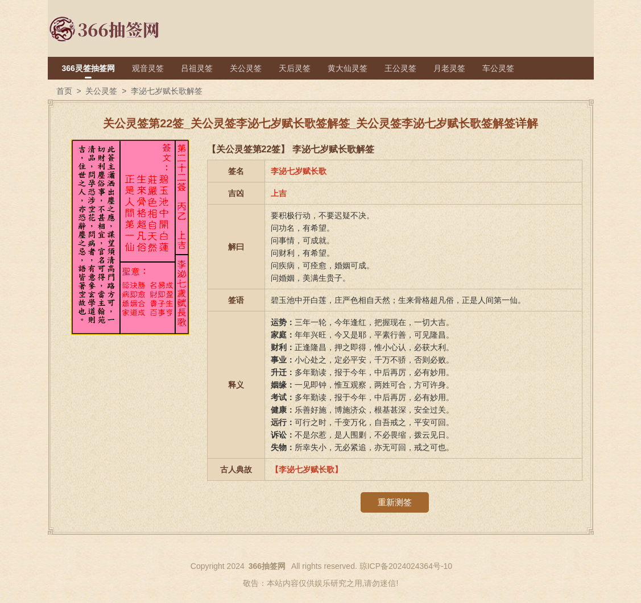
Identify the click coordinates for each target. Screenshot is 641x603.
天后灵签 (295, 68)
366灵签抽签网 (88, 68)
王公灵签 (400, 68)
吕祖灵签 (197, 68)
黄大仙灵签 (347, 68)
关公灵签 (246, 68)
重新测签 (395, 502)
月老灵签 (449, 68)
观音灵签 (148, 68)
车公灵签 (498, 68)
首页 (64, 90)
